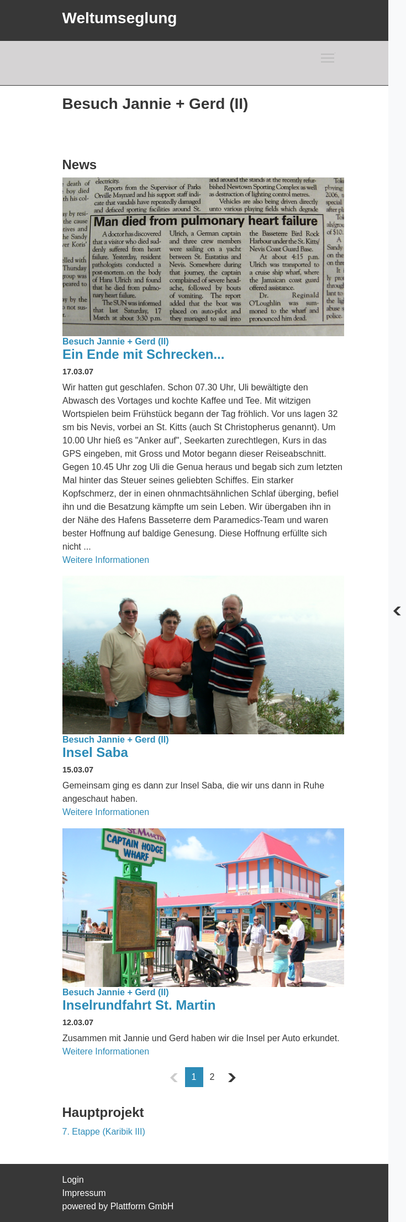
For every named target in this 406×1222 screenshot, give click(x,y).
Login (73, 1179)
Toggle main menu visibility (328, 56)
